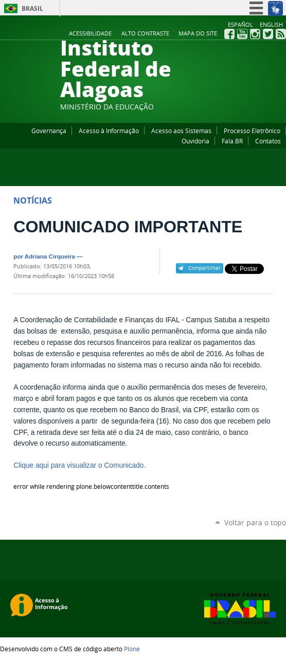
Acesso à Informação (109, 130)
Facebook (229, 34)
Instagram (255, 34)
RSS (281, 34)
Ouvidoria (195, 141)
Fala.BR (232, 141)
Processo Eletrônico (252, 130)
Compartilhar (204, 267)
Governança (48, 130)
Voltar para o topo (255, 522)
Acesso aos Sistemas (181, 130)
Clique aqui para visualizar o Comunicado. (79, 465)
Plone (132, 649)
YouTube (242, 34)
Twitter (268, 34)
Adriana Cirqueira (50, 256)
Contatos (268, 141)
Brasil (32, 8)
